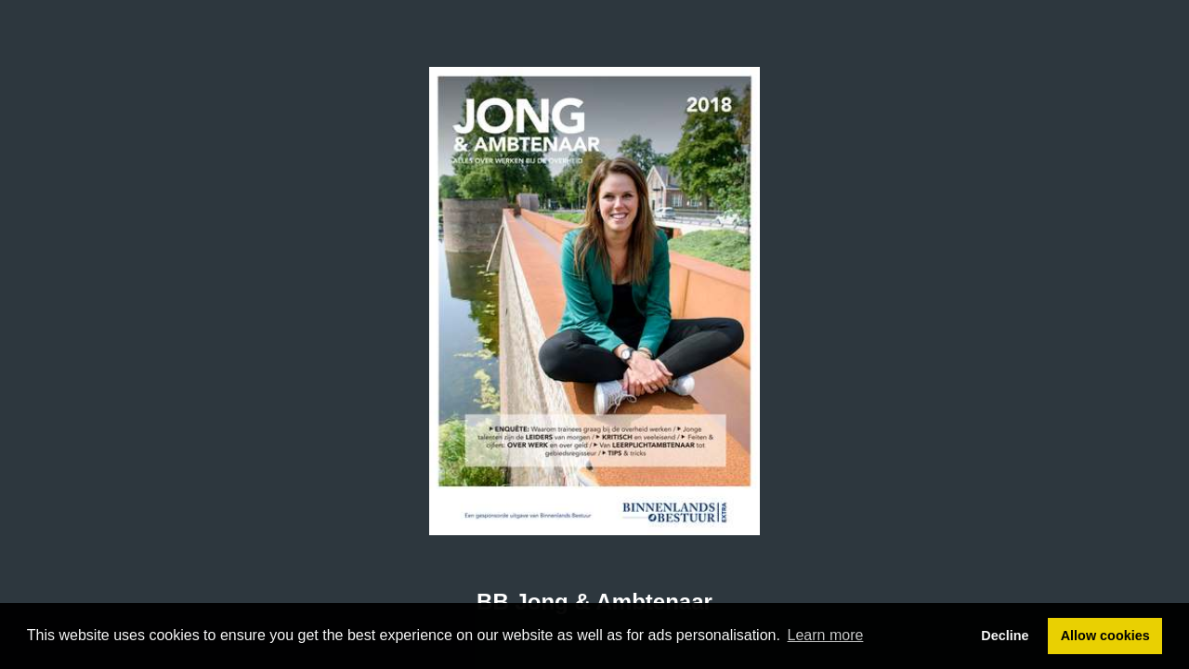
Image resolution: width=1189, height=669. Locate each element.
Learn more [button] (826, 635)
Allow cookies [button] (1105, 635)
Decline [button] (1004, 635)
